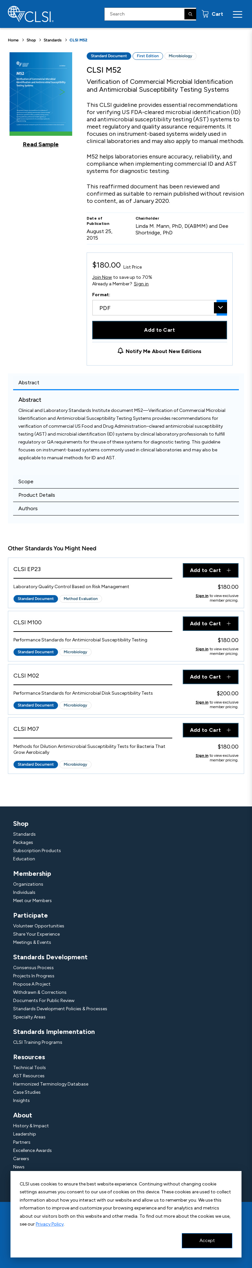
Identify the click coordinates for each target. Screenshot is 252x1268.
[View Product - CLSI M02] (92, 677)
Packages (23, 842)
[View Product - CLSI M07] (92, 730)
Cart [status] (216, 14)
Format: (101, 295)
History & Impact (31, 1126)
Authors (28, 508)
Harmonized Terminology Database (50, 1084)
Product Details (36, 495)
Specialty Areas (29, 1017)
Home (13, 40)
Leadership (24, 1134)
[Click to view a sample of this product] (41, 100)
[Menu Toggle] (237, 14)
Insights (21, 1100)
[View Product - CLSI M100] (92, 624)
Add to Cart (159, 330)
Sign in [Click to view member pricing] (202, 595)
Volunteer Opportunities (38, 926)
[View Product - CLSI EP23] (92, 571)
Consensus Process (33, 967)
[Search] (190, 14)
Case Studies (27, 1092)
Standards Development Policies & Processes (60, 1009)
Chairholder (147, 218)
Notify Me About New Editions (163, 351)
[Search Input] (150, 14)
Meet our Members (32, 900)
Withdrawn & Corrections (40, 992)
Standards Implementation (54, 1032)
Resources (29, 1057)
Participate (30, 915)
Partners (22, 1142)
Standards (53, 40)
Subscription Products (37, 850)
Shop (31, 40)
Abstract (28, 382)
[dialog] (126, 1214)
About (22, 1115)
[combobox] (159, 308)
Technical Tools (29, 1067)
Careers (21, 1158)
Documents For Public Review (43, 1000)
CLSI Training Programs (37, 1042)
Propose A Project (32, 984)
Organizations (28, 884)
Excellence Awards (32, 1150)
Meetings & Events (32, 942)
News (19, 1167)
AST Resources (29, 1076)
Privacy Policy (50, 1224)
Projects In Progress (33, 976)
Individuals (24, 892)
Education (24, 859)
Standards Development (50, 957)
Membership (32, 873)
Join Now (102, 277)
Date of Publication (98, 221)
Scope (25, 481)
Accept (207, 1240)
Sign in (141, 284)
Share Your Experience (36, 934)
